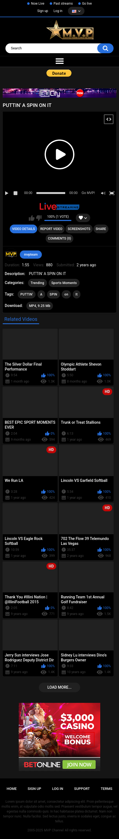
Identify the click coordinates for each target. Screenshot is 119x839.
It (77, 294)
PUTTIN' (26, 294)
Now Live (37, 3)
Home (12, 789)
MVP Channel (54, 830)
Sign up (42, 11)
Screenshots (79, 229)
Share (101, 229)
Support (82, 789)
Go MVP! (88, 193)
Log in (58, 11)
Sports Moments (64, 283)
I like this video (32, 218)
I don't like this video (39, 218)
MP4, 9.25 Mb (39, 306)
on (66, 294)
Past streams (63, 3)
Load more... (60, 687)
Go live (87, 3)
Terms (106, 789)
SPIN (53, 294)
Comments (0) (59, 238)
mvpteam (31, 254)
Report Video (51, 229)
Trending (37, 283)
